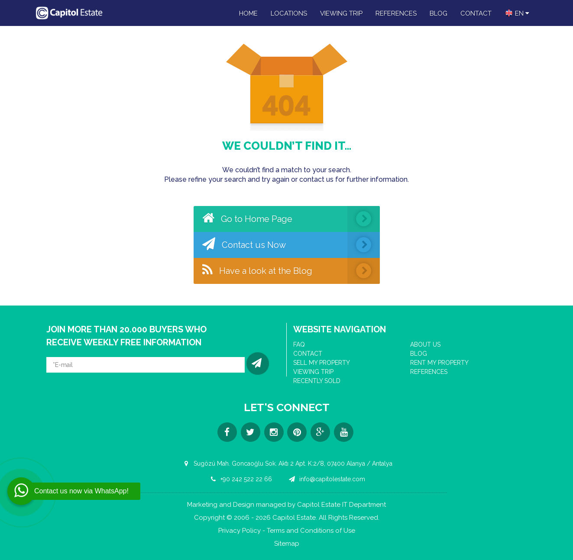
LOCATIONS (289, 13)
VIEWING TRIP (341, 13)
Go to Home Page (291, 219)
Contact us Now (291, 245)
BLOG (438, 13)
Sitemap (286, 544)
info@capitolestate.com (326, 479)
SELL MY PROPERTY (321, 362)
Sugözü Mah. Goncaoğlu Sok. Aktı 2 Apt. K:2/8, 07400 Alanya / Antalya (286, 463)
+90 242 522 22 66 (240, 479)
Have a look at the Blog (291, 271)
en (517, 13)
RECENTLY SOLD (316, 380)
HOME (248, 13)
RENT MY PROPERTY (439, 362)
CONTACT (476, 13)
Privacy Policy (239, 531)
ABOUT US (425, 344)
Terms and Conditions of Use (311, 531)
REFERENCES (396, 13)
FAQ (299, 344)
